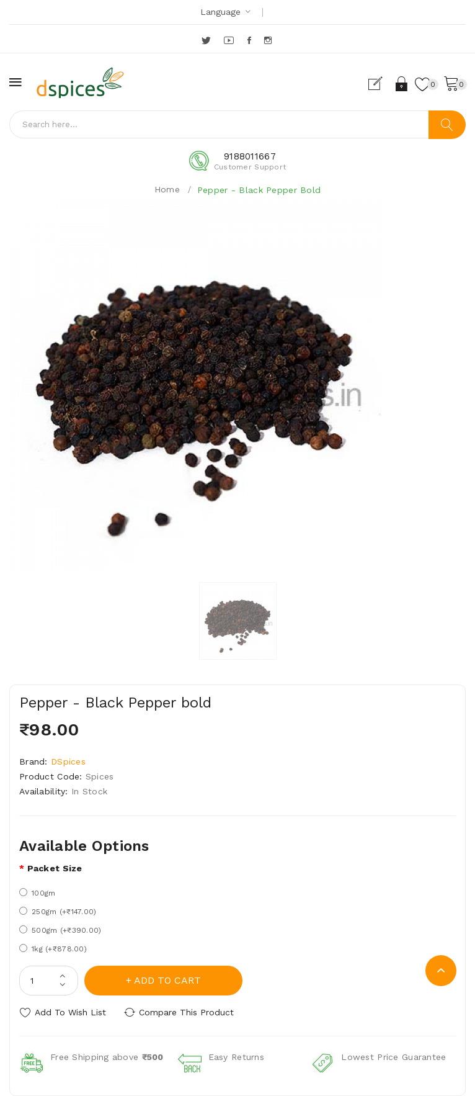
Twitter (207, 40)
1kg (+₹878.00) (53, 948)
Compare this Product (186, 1012)
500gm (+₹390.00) (60, 930)
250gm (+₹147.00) (57, 911)
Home (167, 189)
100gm (37, 892)
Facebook (250, 40)
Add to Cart (167, 980)
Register (380, 83)
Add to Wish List (70, 1012)
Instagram (268, 40)
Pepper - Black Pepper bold (259, 190)
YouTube (229, 40)
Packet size (54, 868)
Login (402, 83)
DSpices (68, 761)
